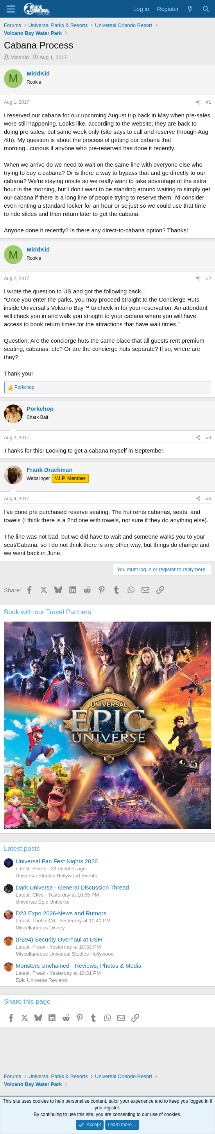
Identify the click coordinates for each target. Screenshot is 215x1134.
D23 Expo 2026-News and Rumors (61, 913)
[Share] (198, 102)
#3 (208, 437)
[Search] (205, 9)
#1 (208, 102)
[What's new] (190, 9)
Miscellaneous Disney (40, 928)
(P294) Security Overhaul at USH (59, 939)
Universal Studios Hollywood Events (56, 876)
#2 (208, 278)
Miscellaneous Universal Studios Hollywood (65, 954)
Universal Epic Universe (43, 902)
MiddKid (20, 57)
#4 (208, 498)
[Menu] (11, 9)
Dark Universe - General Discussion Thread (72, 887)
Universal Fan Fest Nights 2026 (57, 861)
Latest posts (22, 848)
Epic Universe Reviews (42, 980)
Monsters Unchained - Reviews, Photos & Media (79, 965)
